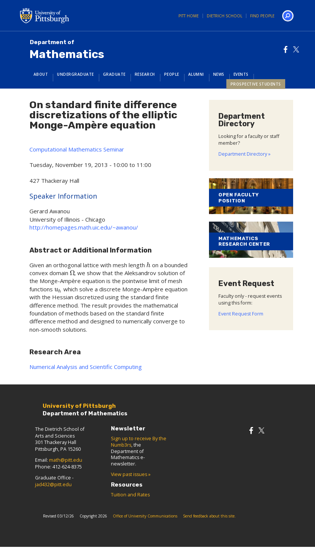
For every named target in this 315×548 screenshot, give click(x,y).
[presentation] (148, 265)
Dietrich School (224, 16)
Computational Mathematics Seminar (76, 149)
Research (145, 74)
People (171, 74)
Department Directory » (244, 154)
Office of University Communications (145, 516)
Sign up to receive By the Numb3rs (138, 441)
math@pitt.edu (65, 460)
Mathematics (66, 50)
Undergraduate (75, 74)
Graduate (114, 74)
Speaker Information (63, 196)
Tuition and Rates (130, 494)
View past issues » (131, 474)
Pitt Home (188, 16)
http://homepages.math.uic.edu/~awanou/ (83, 227)
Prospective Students (255, 84)
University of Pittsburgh (74, 15)
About (41, 74)
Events (241, 74)
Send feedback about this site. (209, 516)
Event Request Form (240, 314)
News (218, 74)
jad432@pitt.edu (53, 484)
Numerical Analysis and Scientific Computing (85, 366)
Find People (262, 16)
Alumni (196, 74)
